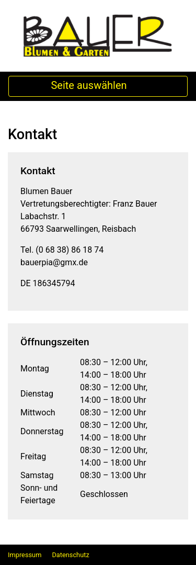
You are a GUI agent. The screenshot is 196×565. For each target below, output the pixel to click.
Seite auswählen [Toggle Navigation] (98, 86)
